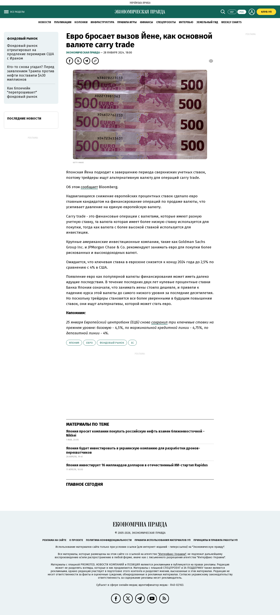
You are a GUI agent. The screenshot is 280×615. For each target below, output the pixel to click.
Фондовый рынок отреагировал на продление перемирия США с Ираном (30, 52)
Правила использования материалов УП (163, 540)
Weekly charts (231, 22)
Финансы (146, 22)
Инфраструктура (102, 22)
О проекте (76, 540)
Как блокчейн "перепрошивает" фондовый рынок (22, 92)
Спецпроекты (166, 22)
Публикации (62, 22)
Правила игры (127, 22)
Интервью (186, 22)
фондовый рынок (112, 342)
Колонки (81, 22)
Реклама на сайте (54, 540)
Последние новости (24, 118)
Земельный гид (207, 22)
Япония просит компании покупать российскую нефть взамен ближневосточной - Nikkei (135, 433)
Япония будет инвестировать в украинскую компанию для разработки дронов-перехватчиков (133, 450)
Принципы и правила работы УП (215, 540)
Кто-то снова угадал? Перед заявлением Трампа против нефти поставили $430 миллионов (30, 73)
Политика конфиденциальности (109, 540)
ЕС (132, 342)
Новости (44, 22)
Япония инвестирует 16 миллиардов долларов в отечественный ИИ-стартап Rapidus (137, 465)
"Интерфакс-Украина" (172, 554)
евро (89, 342)
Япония (74, 342)
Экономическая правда (83, 52)
